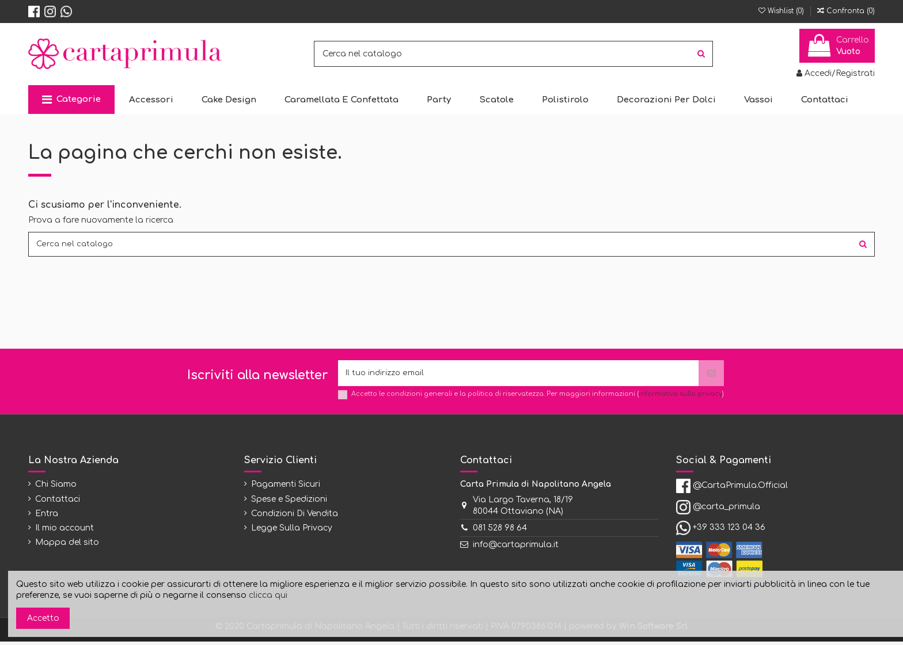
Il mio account (64, 532)
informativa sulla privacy (680, 398)
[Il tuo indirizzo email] (518, 376)
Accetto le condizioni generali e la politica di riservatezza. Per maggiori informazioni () (537, 398)
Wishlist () (782, 11)
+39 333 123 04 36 (729, 531)
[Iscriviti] (711, 376)
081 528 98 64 (500, 532)
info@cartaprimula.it (516, 548)
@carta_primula (726, 510)
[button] (71, 99)
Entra (46, 517)
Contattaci (57, 502)
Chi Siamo (56, 488)
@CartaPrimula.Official (740, 489)
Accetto (43, 618)
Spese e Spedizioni (289, 502)
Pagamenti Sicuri (285, 488)
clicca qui (268, 595)
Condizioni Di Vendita (294, 517)
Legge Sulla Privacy (291, 532)
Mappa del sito (67, 546)
